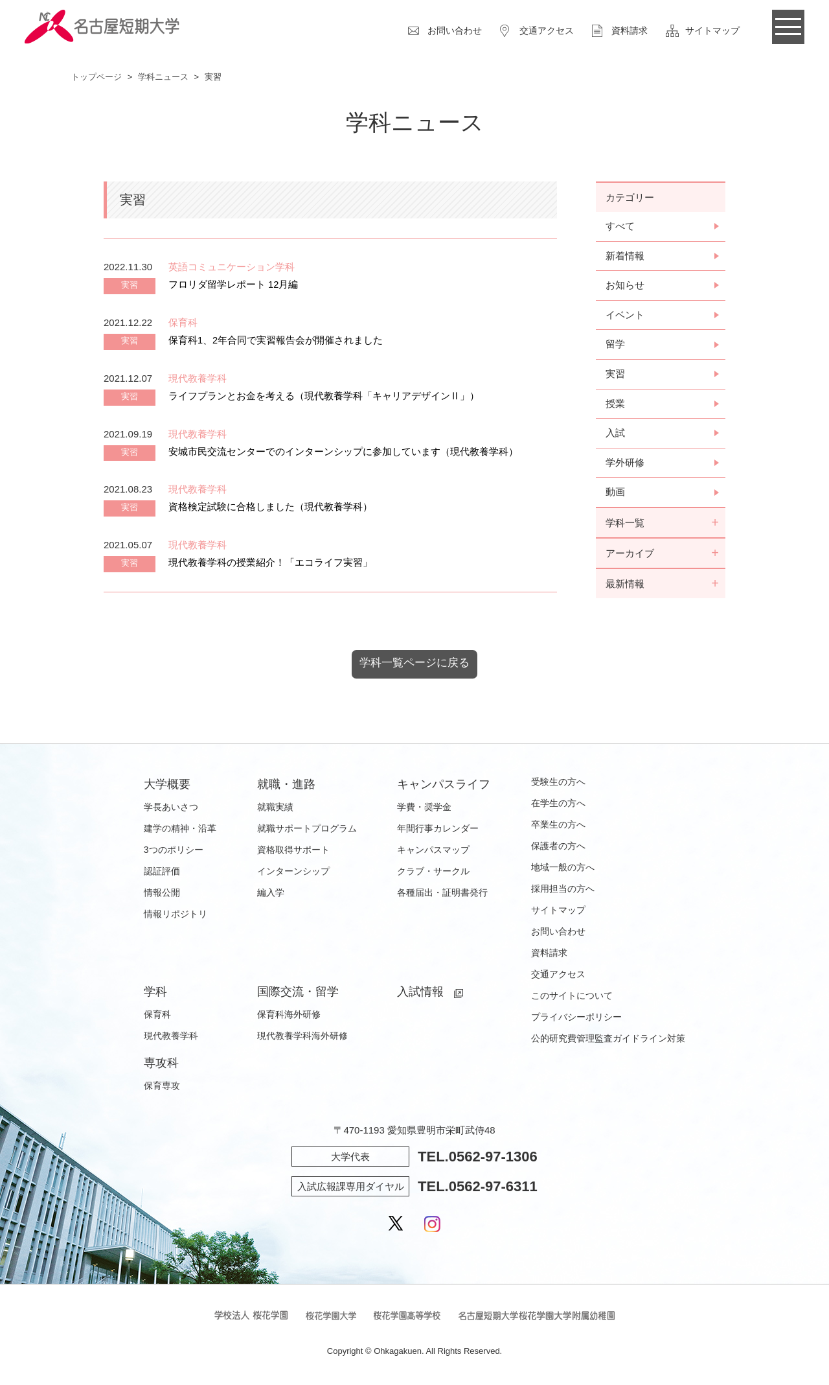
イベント (625, 315)
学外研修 (625, 465)
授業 (615, 405)
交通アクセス (546, 30)
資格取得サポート (293, 853)
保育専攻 (162, 1089)
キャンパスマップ (433, 853)
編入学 (270, 895)
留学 (615, 345)
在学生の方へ (558, 806)
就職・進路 (286, 787)
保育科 (157, 1017)
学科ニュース (163, 77)
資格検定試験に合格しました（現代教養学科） (270, 506)
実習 (615, 375)
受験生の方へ (558, 785)
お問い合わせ (454, 30)
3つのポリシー (173, 853)
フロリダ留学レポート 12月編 (233, 284)
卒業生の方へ (558, 827)
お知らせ (625, 286)
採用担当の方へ (563, 892)
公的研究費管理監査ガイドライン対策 (608, 1041)
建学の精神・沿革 (180, 831)
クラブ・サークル (433, 874)
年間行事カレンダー (438, 831)
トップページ (96, 77)
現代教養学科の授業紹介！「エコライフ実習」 (270, 562)
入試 (615, 435)
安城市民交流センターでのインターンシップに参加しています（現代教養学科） (343, 451)
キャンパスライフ (443, 787)
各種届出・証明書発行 (442, 895)
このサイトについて (572, 999)
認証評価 (162, 874)
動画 (615, 494)
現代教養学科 (171, 1039)
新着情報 (625, 256)
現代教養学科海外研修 (302, 1039)
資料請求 (629, 30)
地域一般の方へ (563, 870)
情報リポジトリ (175, 917)
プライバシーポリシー (576, 1020)
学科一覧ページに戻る (414, 666)
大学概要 (167, 787)
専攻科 (161, 1066)
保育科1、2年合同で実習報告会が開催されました (275, 339)
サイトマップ (712, 30)
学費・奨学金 (424, 810)
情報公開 (162, 895)
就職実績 (275, 810)
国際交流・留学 (298, 994)
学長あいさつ (171, 810)
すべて (620, 226)
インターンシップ (293, 874)
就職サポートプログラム (307, 831)
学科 (155, 994)
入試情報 (420, 994)
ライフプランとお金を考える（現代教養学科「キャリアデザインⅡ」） (323, 395)
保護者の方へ (558, 849)
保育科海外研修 (289, 1017)
